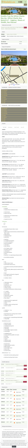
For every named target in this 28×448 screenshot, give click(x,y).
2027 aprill (3, 102)
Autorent (23, 441)
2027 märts (3, 100)
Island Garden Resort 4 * (11, 378)
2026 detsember (4, 95)
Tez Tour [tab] (4, 127)
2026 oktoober (4, 91)
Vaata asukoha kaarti (14, 76)
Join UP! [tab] (22, 127)
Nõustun (14, 446)
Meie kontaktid (6, 440)
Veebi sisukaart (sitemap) (16, 441)
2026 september (4, 90)
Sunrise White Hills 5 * (10, 371)
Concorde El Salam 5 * (10, 367)
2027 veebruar (4, 99)
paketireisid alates (21, 365)
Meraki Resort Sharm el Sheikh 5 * (12, 364)
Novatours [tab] (10, 127)
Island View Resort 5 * (10, 373)
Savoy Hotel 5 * (9, 383)
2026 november (4, 93)
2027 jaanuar (3, 97)
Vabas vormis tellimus (13, 440)
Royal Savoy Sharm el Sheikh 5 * (12, 380)
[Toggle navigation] (25, 2)
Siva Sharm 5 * (9, 375)
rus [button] (21, 1)
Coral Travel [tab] (16, 127)
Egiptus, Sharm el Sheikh (12, 34)
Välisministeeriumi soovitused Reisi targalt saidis (13, 429)
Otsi (25, 4)
